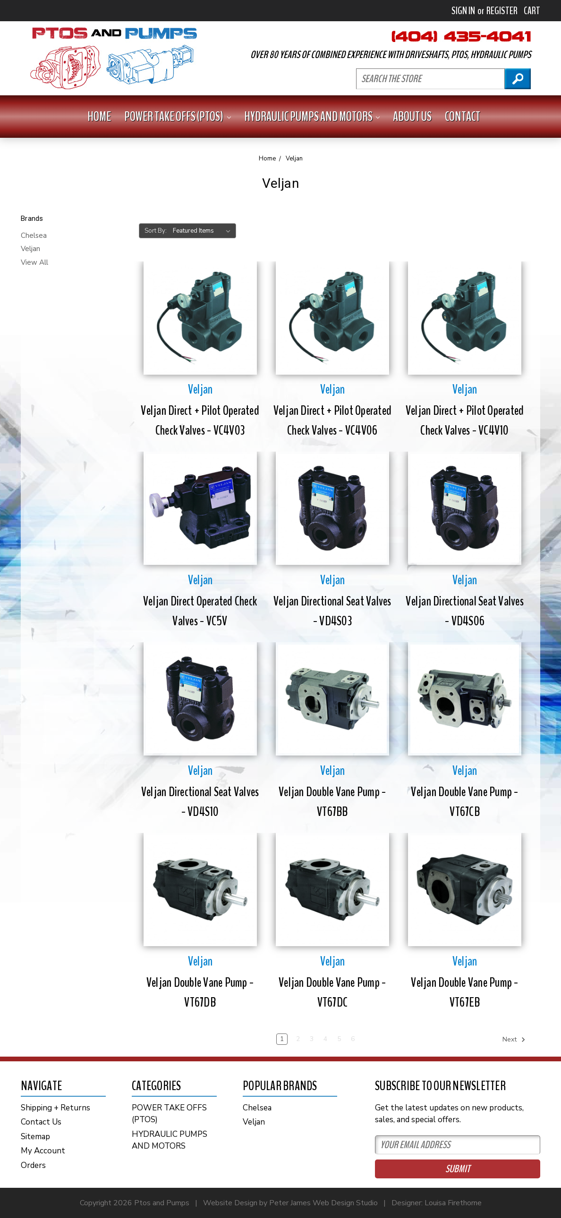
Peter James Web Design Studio (323, 1203)
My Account (43, 1150)
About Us (412, 116)
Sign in (463, 11)
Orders (33, 1165)
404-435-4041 (461, 36)
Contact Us (41, 1122)
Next (514, 1039)
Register (502, 11)
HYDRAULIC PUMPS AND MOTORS (312, 116)
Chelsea (34, 235)
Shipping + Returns (55, 1107)
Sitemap (35, 1136)
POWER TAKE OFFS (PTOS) (177, 116)
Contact (462, 116)
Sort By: (155, 231)
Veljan (30, 248)
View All (34, 262)
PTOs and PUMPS (113, 58)
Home (99, 116)
